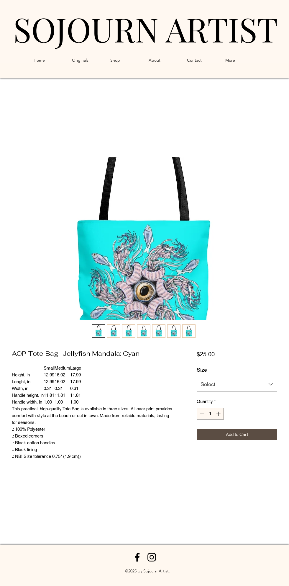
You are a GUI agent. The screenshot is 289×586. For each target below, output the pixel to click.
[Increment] (219, 413)
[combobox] (237, 384)
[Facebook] (137, 557)
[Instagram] (151, 557)
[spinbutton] (210, 413)
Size (202, 370)
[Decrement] (202, 413)
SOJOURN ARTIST (145, 28)
